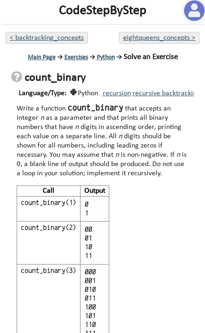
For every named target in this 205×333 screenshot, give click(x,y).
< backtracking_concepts (47, 38)
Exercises (76, 57)
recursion (117, 93)
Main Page (42, 57)
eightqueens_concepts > (159, 38)
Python (106, 57)
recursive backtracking (166, 93)
